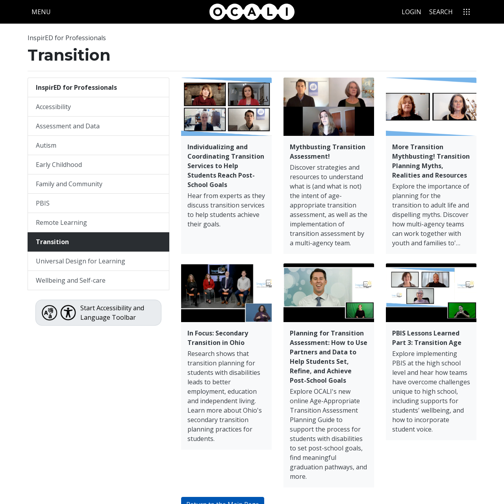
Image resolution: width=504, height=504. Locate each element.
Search (441, 11)
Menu (43, 11)
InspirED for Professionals (67, 37)
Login (411, 11)
